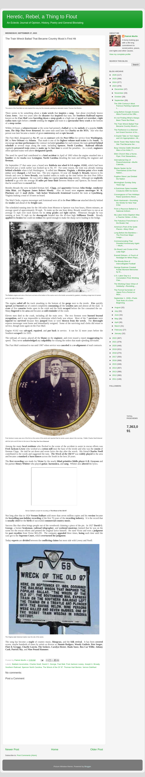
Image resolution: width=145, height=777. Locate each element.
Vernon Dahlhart (89, 667)
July (117, 311)
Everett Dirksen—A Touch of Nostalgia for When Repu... (126, 256)
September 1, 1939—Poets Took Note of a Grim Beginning (125, 300)
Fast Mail (61, 664)
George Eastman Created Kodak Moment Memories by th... (126, 269)
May (117, 319)
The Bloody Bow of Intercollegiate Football (125, 262)
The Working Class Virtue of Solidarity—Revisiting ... (126, 285)
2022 (114, 338)
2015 (114, 364)
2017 (114, 357)
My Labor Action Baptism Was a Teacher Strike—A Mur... (127, 216)
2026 (114, 75)
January (118, 333)
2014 (114, 368)
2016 (114, 360)
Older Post (96, 749)
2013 (114, 371)
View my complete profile (120, 54)
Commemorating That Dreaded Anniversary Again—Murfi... (126, 243)
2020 (114, 346)
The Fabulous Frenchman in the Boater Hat (126, 222)
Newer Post (12, 749)
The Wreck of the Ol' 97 (53, 667)
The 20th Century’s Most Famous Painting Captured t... (126, 106)
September (119, 100)
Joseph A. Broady (92, 664)
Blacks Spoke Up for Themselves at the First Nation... (125, 170)
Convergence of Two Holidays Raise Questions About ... (126, 195)
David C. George (49, 664)
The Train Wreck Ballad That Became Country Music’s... (126, 125)
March (117, 326)
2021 (114, 342)
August (118, 307)
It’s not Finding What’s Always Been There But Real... (126, 119)
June (117, 315)
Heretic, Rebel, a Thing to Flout (42, 16)
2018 (114, 353)
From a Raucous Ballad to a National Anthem (126, 210)
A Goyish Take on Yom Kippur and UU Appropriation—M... (127, 137)
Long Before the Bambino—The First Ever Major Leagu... (126, 235)
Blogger (87, 766)
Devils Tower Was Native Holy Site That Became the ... (126, 143)
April (117, 322)
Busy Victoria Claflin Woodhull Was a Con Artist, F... (127, 149)
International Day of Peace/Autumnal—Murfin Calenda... (125, 162)
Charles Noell (35, 664)
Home (54, 749)
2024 (114, 82)
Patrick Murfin (131, 36)
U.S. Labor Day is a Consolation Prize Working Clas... (126, 278)
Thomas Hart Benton (73, 667)
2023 (114, 86)
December (119, 89)
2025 (114, 79)
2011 (114, 379)
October (118, 97)
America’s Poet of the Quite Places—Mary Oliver (125, 228)
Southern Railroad (13, 667)
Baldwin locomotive (20, 664)
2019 (114, 349)
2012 (114, 375)
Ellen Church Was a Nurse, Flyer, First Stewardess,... (126, 155)
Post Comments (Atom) (27, 755)
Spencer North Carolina (32, 667)
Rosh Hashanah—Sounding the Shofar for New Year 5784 (126, 202)
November (119, 93)
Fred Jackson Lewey (75, 664)
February (119, 330)
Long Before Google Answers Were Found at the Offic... (126, 113)
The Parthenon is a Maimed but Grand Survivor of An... (126, 131)
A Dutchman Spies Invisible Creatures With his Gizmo (126, 189)
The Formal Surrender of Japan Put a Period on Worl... (124, 292)
